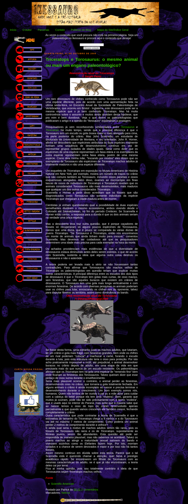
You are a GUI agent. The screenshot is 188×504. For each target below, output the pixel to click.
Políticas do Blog (81, 29)
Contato (60, 29)
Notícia (65, 492)
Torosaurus (127, 126)
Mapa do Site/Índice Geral (112, 29)
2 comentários (89, 489)
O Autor (27, 29)
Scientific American (62, 483)
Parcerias (43, 29)
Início (13, 29)
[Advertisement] (29, 324)
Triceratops (52, 130)
